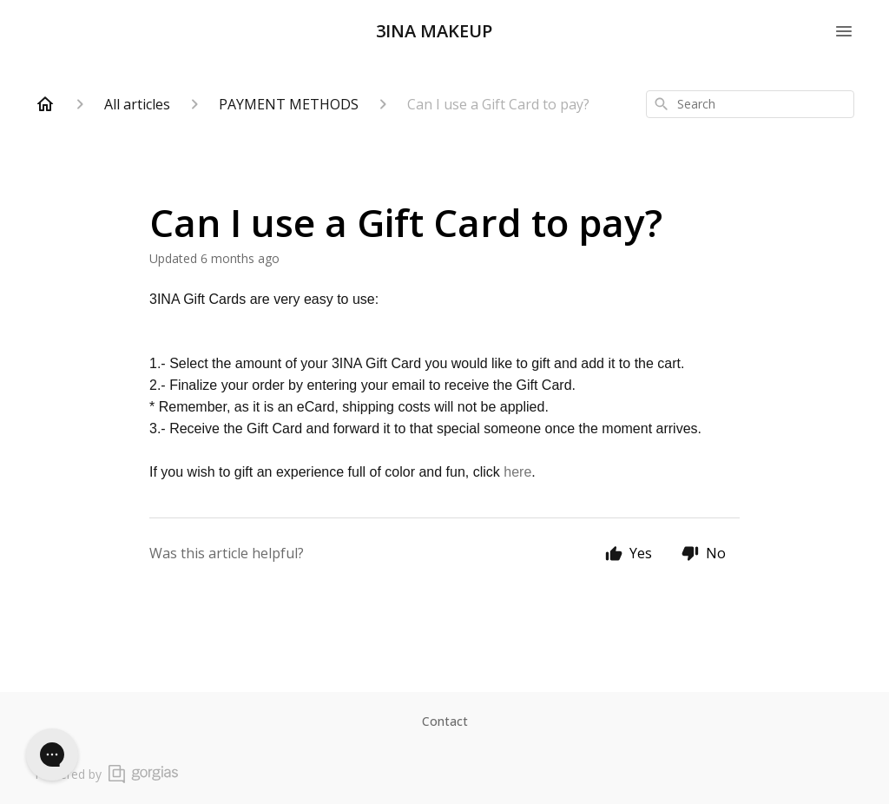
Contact (445, 721)
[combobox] (750, 104)
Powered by (106, 774)
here (517, 472)
